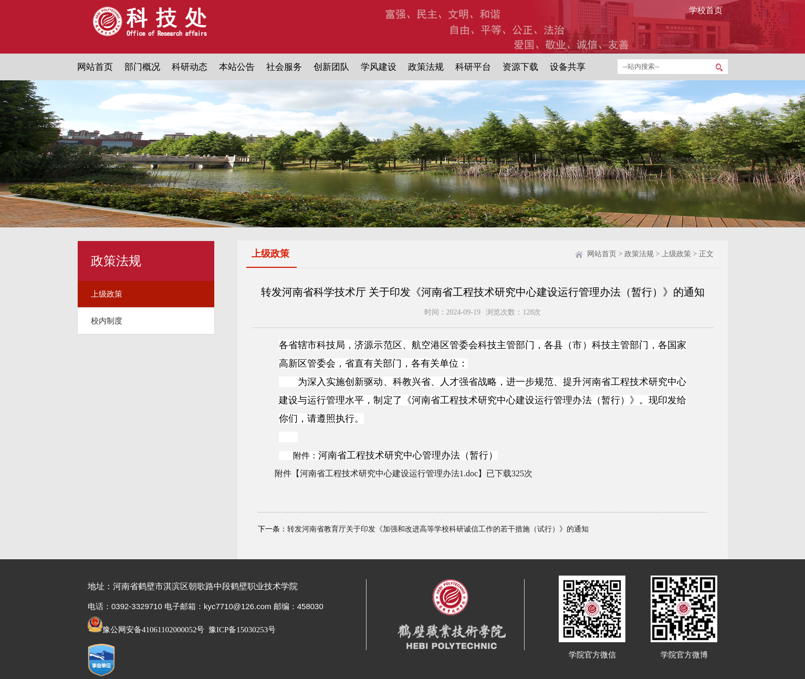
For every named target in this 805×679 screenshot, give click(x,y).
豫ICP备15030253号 (241, 629)
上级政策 (106, 294)
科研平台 (473, 67)
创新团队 (331, 67)
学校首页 (706, 10)
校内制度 (106, 321)
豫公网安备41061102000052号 (146, 629)
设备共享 (568, 67)
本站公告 (237, 67)
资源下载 (520, 67)
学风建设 (378, 67)
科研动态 (189, 67)
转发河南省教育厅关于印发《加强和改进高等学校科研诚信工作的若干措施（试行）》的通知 (438, 529)
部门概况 (142, 67)
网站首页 (95, 67)
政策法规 (426, 67)
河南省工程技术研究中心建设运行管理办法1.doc (389, 473)
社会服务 (284, 67)
